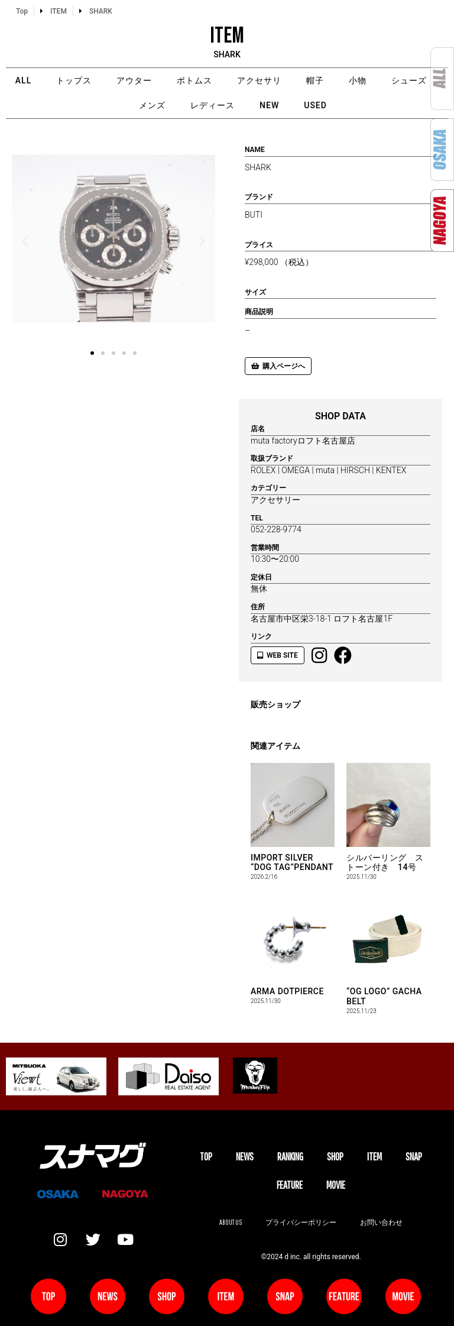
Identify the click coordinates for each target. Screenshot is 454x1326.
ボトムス (194, 80)
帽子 (315, 80)
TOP (206, 1156)
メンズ (152, 105)
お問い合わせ (381, 1222)
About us (230, 1222)
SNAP (414, 1156)
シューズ (409, 80)
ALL (23, 80)
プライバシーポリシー (300, 1222)
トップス (74, 80)
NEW (269, 105)
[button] (25, 240)
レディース (212, 105)
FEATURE (290, 1185)
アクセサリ (259, 80)
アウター (134, 80)
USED (315, 105)
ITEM (374, 1156)
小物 (358, 80)
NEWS (245, 1156)
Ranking (290, 1156)
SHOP (335, 1156)
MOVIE (335, 1185)
